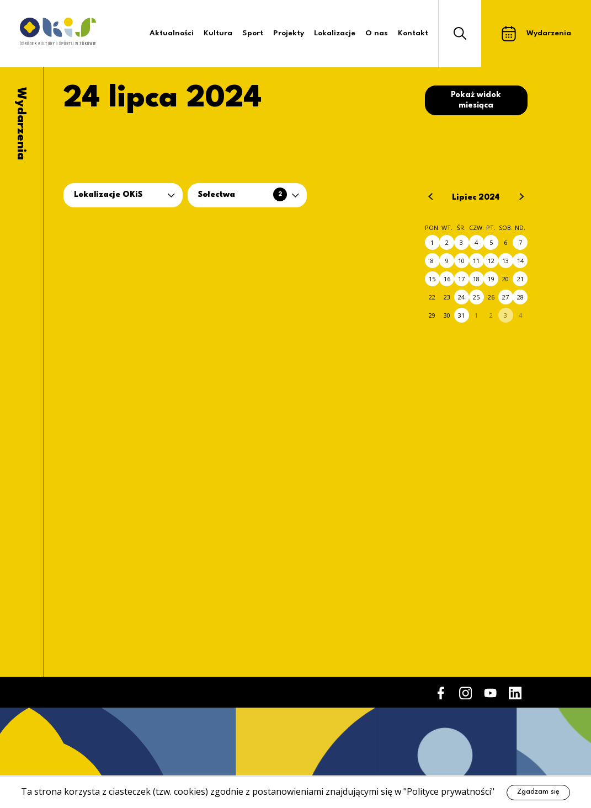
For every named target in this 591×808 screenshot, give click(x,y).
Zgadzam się (538, 791)
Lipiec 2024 (476, 198)
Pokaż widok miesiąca (476, 100)
